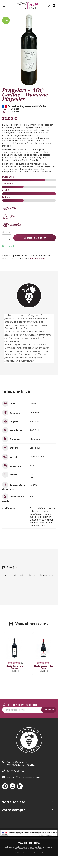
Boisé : (6, 197)
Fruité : (6, 190)
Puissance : (8, 177)
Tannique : (8, 183)
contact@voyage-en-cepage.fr (25, 777)
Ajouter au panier (34, 237)
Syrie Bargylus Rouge (14, 667)
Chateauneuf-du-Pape (44, 667)
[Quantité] (5, 237)
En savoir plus (37, 258)
